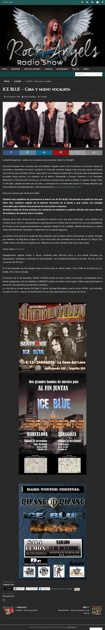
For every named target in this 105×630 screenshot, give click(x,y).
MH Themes (72, 627)
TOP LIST (75, 69)
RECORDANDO (62, 69)
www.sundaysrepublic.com (67, 187)
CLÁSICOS (48, 69)
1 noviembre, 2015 (13, 96)
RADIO (86, 69)
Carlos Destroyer (30, 96)
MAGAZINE (15, 69)
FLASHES (44, 96)
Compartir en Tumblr (61, 588)
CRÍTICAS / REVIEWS (32, 69)
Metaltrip (19, 249)
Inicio (4, 69)
